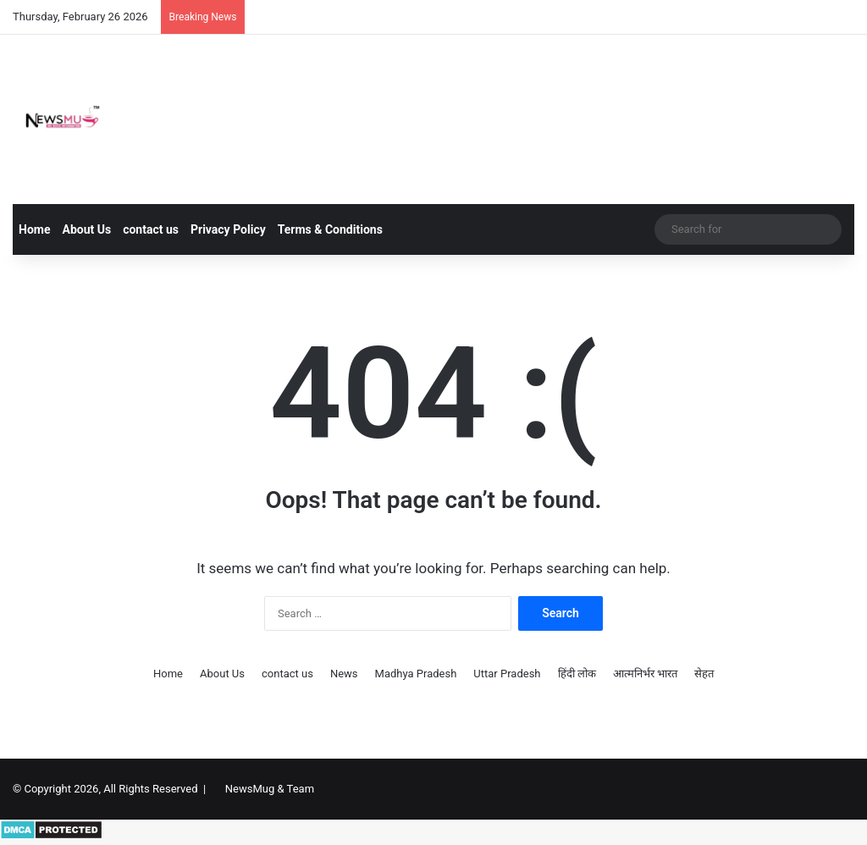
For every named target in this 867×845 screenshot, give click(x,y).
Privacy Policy (228, 229)
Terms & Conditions (330, 229)
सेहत (704, 673)
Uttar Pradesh (506, 673)
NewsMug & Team (269, 788)
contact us (151, 229)
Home (34, 229)
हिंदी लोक (577, 673)
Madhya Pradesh (416, 673)
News (344, 673)
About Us (86, 229)
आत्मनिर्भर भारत (645, 673)
